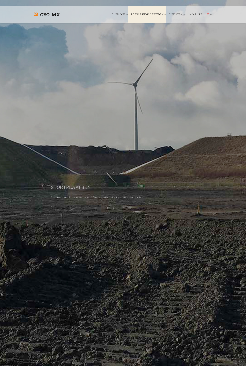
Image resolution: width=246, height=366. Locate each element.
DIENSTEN (176, 14)
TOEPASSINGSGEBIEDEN (147, 14)
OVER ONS (119, 14)
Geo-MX (47, 14)
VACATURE (195, 14)
